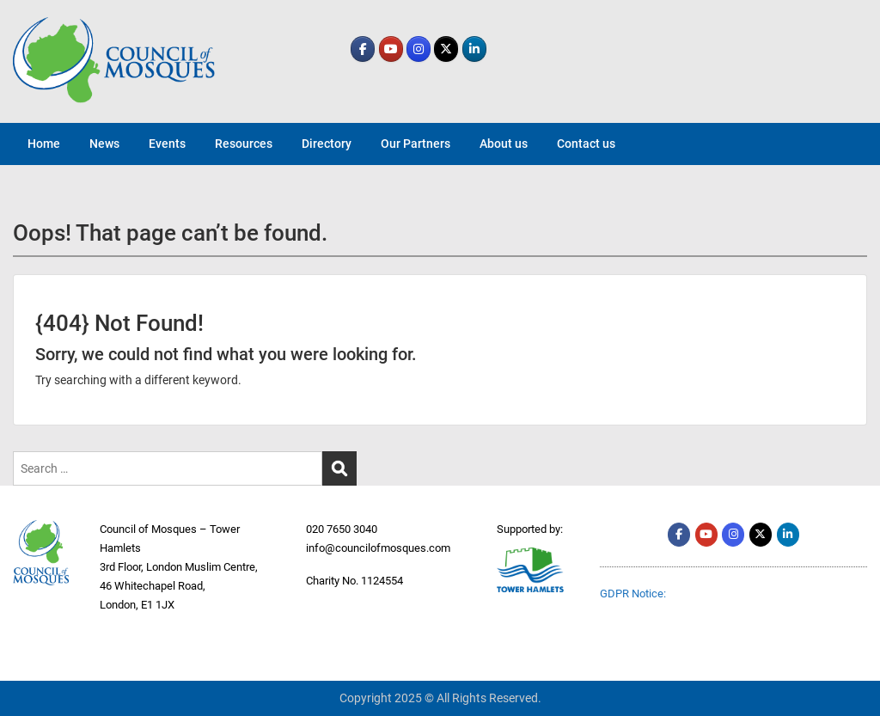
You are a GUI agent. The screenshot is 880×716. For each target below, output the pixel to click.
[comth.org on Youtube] (391, 49)
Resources (243, 143)
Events (167, 143)
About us (504, 143)
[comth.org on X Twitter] (446, 49)
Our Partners (415, 143)
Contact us (586, 143)
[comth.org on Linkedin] (474, 49)
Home (44, 143)
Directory (326, 143)
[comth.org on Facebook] (363, 49)
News (104, 143)
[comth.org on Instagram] (418, 49)
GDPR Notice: (633, 593)
